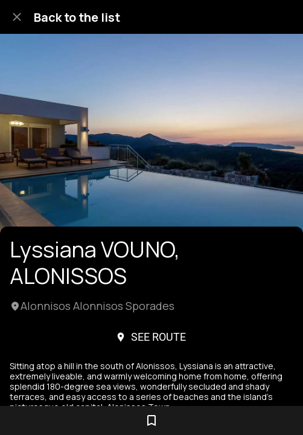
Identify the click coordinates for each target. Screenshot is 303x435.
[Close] (17, 17)
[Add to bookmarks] (151, 420)
